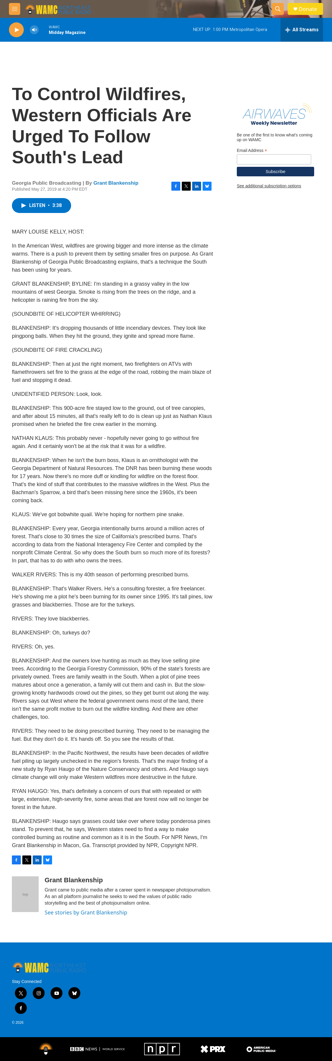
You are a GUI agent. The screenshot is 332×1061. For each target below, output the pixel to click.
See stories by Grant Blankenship (86, 912)
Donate (308, 9)
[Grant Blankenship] (25, 894)
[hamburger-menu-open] (14, 9)
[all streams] (302, 30)
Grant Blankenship (115, 183)
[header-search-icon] (278, 9)
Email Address (252, 150)
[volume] (34, 30)
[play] (16, 30)
